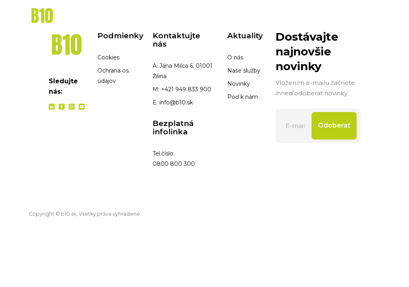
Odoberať (334, 125)
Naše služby (243, 70)
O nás (235, 57)
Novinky (238, 83)
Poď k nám (242, 96)
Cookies (108, 57)
